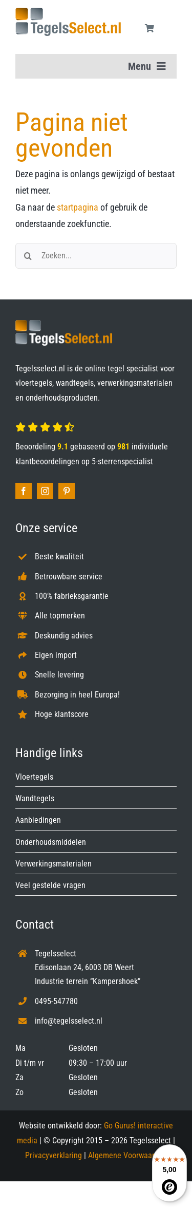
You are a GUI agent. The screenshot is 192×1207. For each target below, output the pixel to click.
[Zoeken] (28, 256)
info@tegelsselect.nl (68, 1021)
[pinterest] (66, 491)
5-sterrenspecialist (122, 461)
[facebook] (23, 491)
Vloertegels (34, 777)
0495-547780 (56, 1001)
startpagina (77, 207)
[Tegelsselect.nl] (68, 12)
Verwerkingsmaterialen (53, 864)
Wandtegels (34, 798)
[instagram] (45, 491)
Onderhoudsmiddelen (50, 842)
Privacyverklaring (53, 1155)
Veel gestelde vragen (50, 885)
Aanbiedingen (38, 820)
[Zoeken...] (96, 256)
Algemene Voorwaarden (127, 1155)
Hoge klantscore (62, 714)
